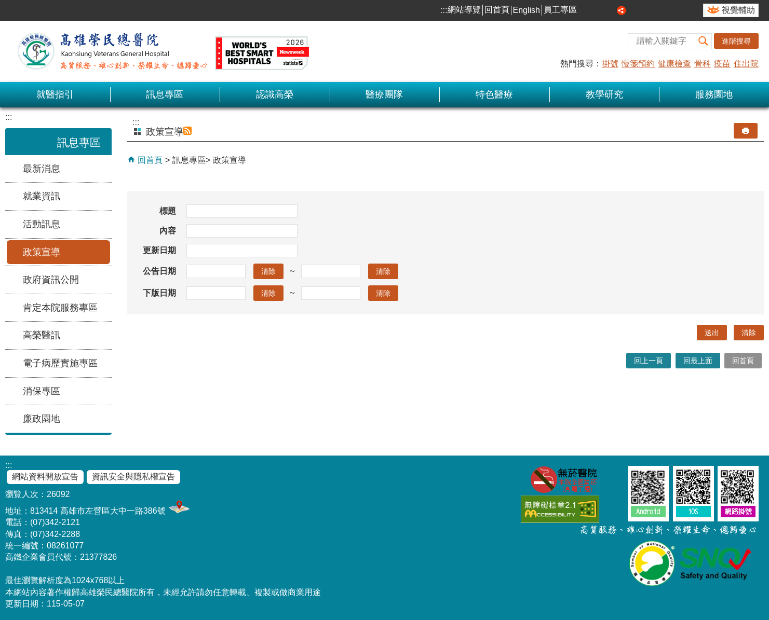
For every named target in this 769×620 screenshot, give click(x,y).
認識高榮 (274, 94)
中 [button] (598, 10)
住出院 (746, 63)
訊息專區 (164, 94)
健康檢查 (674, 63)
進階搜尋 (736, 41)
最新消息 (41, 168)
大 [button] (610, 10)
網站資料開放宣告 (45, 476)
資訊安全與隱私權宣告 (133, 476)
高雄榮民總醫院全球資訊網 (161, 51)
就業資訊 (41, 196)
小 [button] (586, 10)
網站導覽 (464, 9)
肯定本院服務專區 (60, 307)
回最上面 (697, 360)
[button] (703, 41)
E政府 (614, 507)
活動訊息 (41, 224)
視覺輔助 (738, 10)
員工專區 (560, 9)
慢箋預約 (638, 63)
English (526, 10)
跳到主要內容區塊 (5, 5)
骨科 (702, 63)
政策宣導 (41, 252)
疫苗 (722, 63)
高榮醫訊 (41, 335)
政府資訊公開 (51, 279)
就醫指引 (55, 94)
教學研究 (604, 94)
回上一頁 (648, 360)
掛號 (610, 63)
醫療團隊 (384, 94)
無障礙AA (560, 509)
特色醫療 (494, 94)
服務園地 (714, 94)
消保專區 (41, 391)
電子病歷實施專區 (60, 363)
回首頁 (496, 9)
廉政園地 (41, 419)
